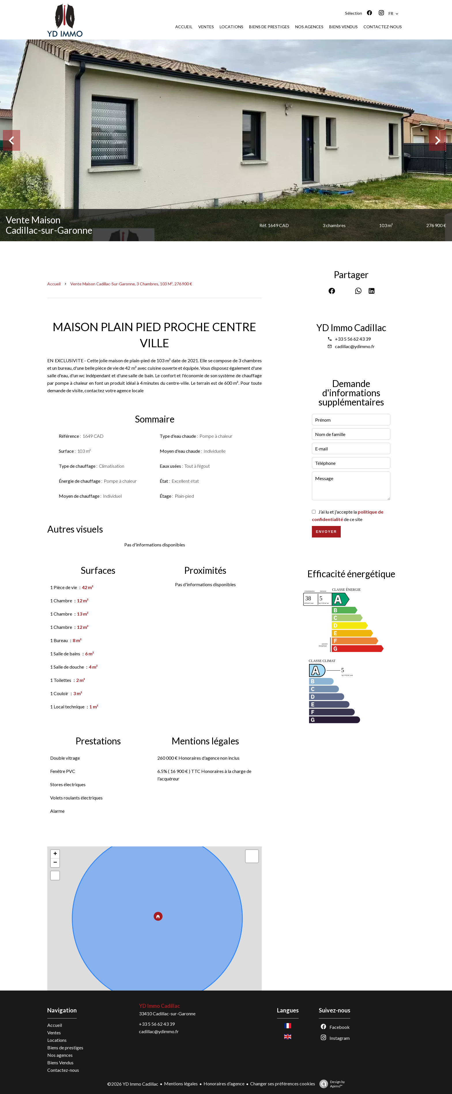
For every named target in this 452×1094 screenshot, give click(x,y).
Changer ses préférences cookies (282, 1083)
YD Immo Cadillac (351, 327)
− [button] (55, 863)
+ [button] (55, 854)
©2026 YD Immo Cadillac (132, 1084)
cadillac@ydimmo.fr (355, 346)
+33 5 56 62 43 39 (353, 339)
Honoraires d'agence (224, 1083)
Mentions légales (181, 1083)
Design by (331, 1084)
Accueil (54, 283)
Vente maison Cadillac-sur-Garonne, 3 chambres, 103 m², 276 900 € (131, 283)
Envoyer (326, 532)
